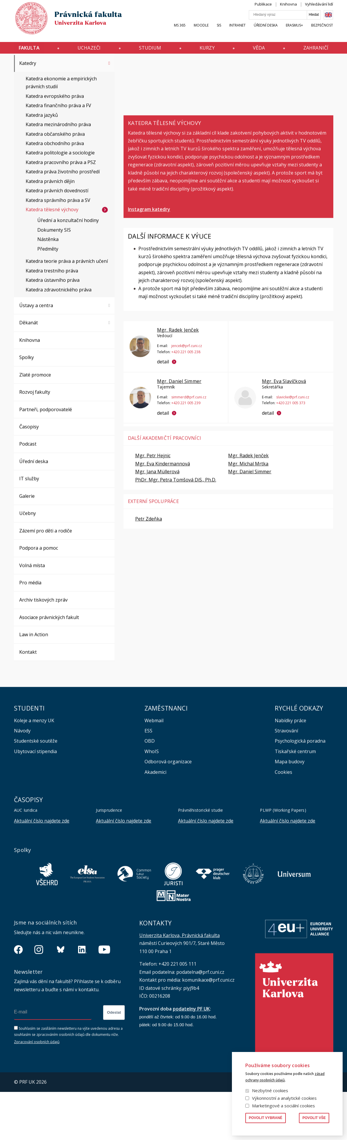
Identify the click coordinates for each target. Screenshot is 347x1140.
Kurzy (207, 50)
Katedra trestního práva (52, 324)
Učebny (27, 566)
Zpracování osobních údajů (36, 1095)
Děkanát (28, 376)
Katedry (51, 64)
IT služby (29, 532)
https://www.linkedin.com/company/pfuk (82, 1003)
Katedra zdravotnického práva (58, 343)
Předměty (47, 302)
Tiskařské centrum (295, 805)
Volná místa (32, 619)
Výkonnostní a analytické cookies (284, 1098)
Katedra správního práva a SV (58, 253)
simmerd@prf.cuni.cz (188, 450)
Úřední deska (266, 31)
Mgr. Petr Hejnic (152, 509)
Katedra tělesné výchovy (52, 263)
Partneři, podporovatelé (45, 463)
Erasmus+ (294, 31)
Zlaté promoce (35, 428)
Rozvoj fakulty (34, 445)
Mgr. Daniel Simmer (179, 434)
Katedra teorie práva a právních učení (67, 314)
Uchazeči (89, 50)
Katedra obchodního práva (55, 197)
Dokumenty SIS (54, 283)
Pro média (30, 636)
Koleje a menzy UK (34, 774)
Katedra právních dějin (50, 234)
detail (163, 415)
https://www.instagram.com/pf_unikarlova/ (38, 1003)
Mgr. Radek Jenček (178, 383)
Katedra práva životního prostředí (63, 225)
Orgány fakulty (35, 82)
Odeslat (114, 1066)
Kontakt (28, 705)
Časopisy (29, 480)
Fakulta (29, 50)
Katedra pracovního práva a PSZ (61, 215)
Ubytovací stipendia (35, 805)
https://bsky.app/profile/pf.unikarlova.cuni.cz (60, 1003)
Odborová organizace (168, 815)
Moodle (201, 31)
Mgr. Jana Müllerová (157, 525)
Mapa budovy (289, 815)
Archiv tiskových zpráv (43, 653)
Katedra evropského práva (55, 149)
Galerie (27, 549)
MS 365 (180, 31)
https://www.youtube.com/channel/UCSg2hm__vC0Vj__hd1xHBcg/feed (104, 1003)
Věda (259, 50)
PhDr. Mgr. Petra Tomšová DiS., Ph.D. (175, 533)
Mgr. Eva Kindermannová (162, 517)
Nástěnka (48, 292)
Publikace (263, 10)
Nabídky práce (290, 774)
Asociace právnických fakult (49, 671)
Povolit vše (314, 1118)
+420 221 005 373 (290, 456)
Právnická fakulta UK (15, 65)
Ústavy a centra (36, 359)
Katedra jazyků (42, 168)
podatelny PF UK (191, 1062)
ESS (148, 784)
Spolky (26, 410)
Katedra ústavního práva (53, 333)
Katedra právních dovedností (57, 244)
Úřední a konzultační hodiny (68, 273)
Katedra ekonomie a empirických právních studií (61, 136)
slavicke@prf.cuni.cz (292, 450)
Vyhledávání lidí (319, 10)
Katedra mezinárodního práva (58, 178)
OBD (150, 794)
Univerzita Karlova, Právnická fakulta (179, 989)
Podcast (27, 497)
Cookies (283, 825)
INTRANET (237, 31)
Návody (22, 784)
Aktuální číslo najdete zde (41, 874)
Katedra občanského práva (55, 187)
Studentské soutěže (35, 794)
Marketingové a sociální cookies (283, 1106)
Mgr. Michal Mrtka (248, 517)
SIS (219, 31)
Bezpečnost (322, 31)
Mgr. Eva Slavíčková (284, 434)
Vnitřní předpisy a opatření (48, 99)
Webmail (154, 774)
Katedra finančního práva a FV (58, 159)
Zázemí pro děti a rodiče (45, 584)
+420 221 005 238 (185, 405)
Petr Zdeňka (148, 572)
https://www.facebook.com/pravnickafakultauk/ (18, 1003)
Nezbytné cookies (270, 1090)
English (328, 20)
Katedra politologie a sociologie (60, 206)
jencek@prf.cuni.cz (186, 399)
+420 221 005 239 (185, 456)
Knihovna (288, 10)
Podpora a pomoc (38, 601)
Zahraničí (315, 50)
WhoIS (152, 805)
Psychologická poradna (300, 794)
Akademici (155, 825)
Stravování (286, 784)
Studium (150, 50)
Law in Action (33, 688)
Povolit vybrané (265, 1118)
